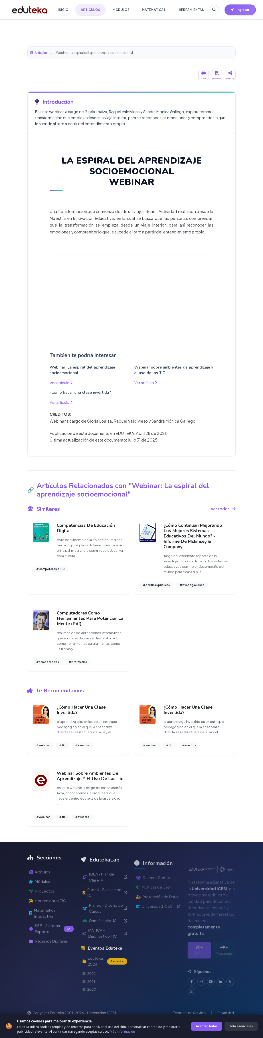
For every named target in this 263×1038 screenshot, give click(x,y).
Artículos (39, 53)
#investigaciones (192, 586)
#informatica (78, 664)
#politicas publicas (156, 586)
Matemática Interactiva (43, 934)
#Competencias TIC (50, 570)
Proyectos (42, 911)
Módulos (40, 901)
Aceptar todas (207, 1026)
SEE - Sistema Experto (51, 951)
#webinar (43, 749)
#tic (62, 749)
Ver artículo (62, 382)
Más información (122, 1031)
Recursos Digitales (50, 963)
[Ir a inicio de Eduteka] (29, 10)
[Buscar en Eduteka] (213, 9)
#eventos (82, 749)
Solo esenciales (241, 1026)
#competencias (47, 664)
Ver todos (223, 508)
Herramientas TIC (48, 921)
